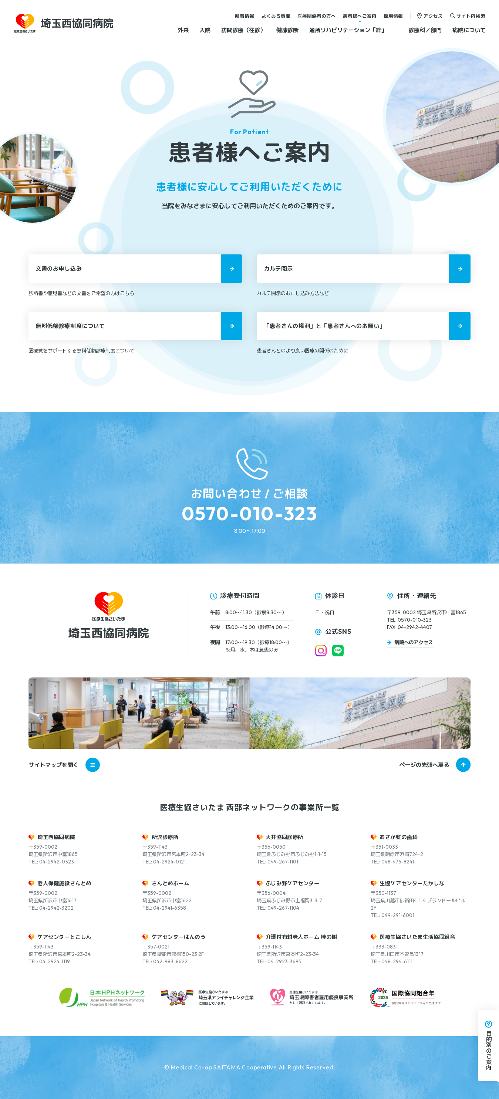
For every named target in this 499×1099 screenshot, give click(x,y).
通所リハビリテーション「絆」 (348, 29)
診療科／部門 (425, 29)
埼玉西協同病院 (56, 837)
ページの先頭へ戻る (424, 764)
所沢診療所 (165, 837)
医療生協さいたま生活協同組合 (417, 937)
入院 (204, 29)
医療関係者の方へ (316, 15)
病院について (469, 29)
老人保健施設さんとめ (64, 883)
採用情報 (393, 15)
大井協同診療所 (284, 837)
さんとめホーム (170, 883)
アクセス (433, 15)
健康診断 (287, 29)
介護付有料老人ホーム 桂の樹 (301, 937)
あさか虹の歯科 (398, 837)
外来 (183, 29)
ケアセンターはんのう (179, 937)
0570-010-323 (249, 513)
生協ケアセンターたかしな (412, 883)
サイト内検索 (470, 15)
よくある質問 (276, 15)
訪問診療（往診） (243, 29)
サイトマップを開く (64, 765)
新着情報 (244, 15)
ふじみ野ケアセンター (293, 883)
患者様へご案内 (360, 15)
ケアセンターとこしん (64, 937)
